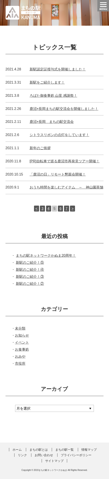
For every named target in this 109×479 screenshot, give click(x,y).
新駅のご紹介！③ (30, 276)
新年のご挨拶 (40, 148)
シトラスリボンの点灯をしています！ (59, 135)
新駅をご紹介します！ (47, 82)
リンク (22, 455)
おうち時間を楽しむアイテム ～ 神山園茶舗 (66, 187)
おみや (20, 356)
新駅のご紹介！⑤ (30, 262)
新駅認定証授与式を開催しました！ (58, 69)
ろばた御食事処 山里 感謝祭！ (53, 95)
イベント (22, 342)
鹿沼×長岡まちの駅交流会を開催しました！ (64, 109)
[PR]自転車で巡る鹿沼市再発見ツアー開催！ (65, 161)
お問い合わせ (44, 455)
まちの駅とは (38, 449)
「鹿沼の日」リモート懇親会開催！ (58, 174)
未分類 (20, 328)
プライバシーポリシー (76, 455)
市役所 (20, 363)
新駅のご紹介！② (30, 283)
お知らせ (22, 335)
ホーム (17, 449)
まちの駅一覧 (64, 449)
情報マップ (89, 449)
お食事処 (22, 349)
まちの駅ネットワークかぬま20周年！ (46, 255)
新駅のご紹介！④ (30, 269)
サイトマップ (54, 461)
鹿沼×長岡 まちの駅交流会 (52, 122)
